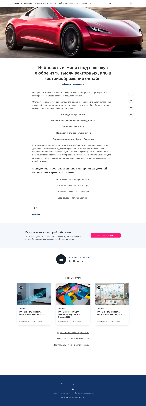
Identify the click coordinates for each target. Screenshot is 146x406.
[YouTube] (131, 107)
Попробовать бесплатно (105, 235)
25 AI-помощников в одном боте (74, 332)
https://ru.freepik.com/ (73, 95)
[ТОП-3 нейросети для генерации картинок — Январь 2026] (73, 318)
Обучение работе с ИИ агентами (73, 3)
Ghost (92, 393)
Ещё (102, 3)
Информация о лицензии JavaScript (73, 397)
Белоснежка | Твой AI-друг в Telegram (73, 179)
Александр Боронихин (79, 257)
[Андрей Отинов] (21, 287)
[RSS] (73, 389)
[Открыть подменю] (110, 3)
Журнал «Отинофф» (22, 3)
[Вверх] (131, 93)
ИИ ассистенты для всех (45, 3)
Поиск (92, 3)
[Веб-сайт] (70, 261)
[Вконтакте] (131, 114)
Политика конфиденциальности (73, 384)
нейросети (66, 84)
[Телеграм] (131, 100)
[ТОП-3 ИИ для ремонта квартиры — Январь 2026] (34, 318)
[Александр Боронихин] (61, 259)
